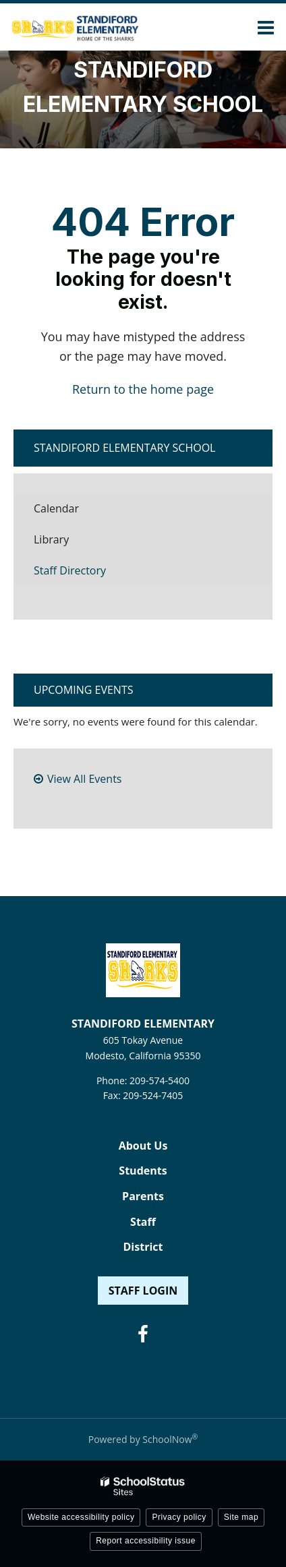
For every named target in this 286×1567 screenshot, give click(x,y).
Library (72, 543)
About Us (143, 1145)
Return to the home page (143, 389)
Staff (143, 1221)
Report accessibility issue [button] (146, 1540)
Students (143, 1170)
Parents (143, 1196)
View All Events (84, 778)
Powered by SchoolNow (143, 1439)
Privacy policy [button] (179, 1517)
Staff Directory (70, 570)
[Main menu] (266, 27)
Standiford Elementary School (124, 447)
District (143, 1246)
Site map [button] (241, 1517)
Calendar (56, 508)
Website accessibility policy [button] (81, 1517)
